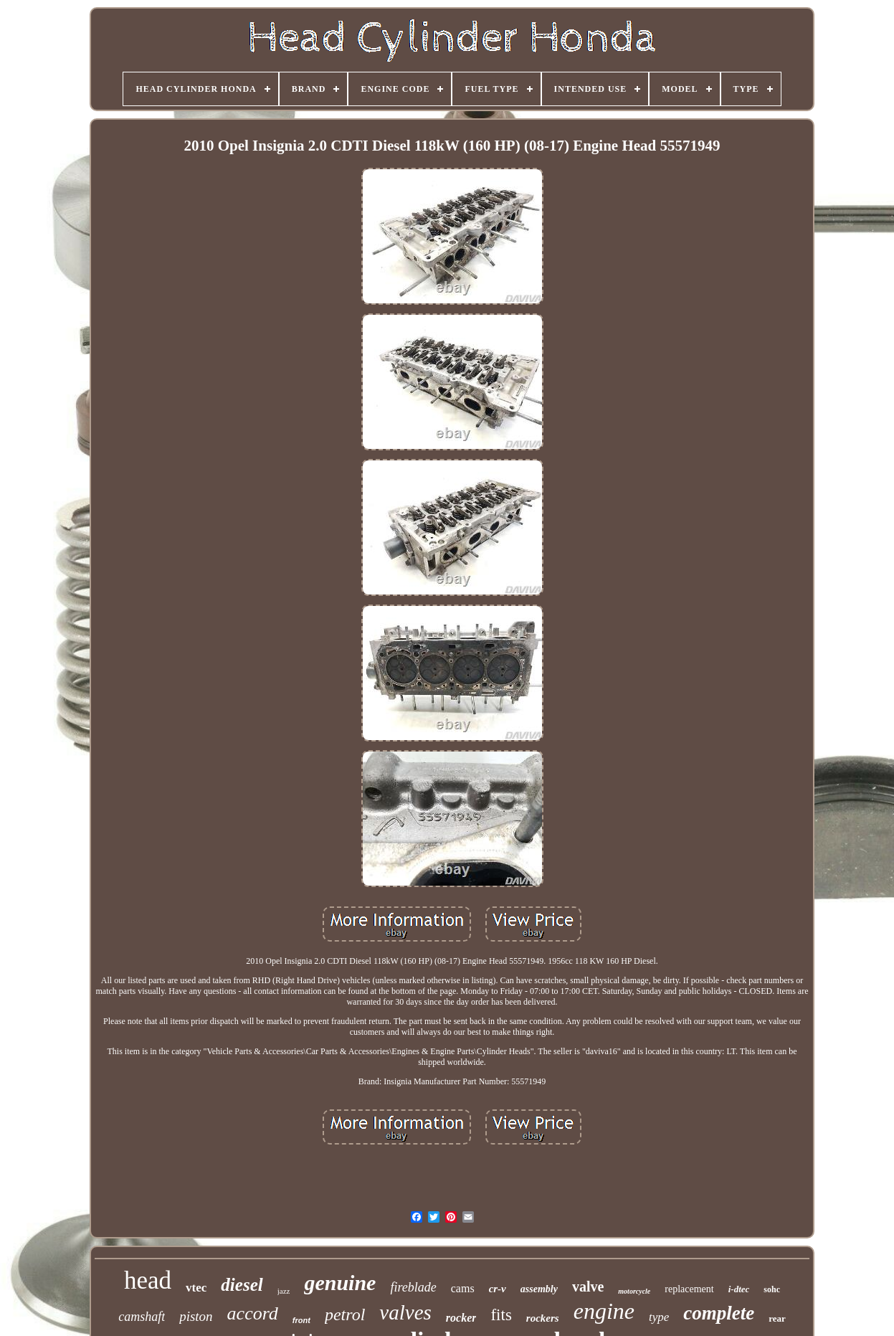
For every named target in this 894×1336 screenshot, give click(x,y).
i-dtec (739, 1289)
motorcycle (634, 1291)
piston (195, 1316)
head (147, 1280)
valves (405, 1312)
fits (500, 1315)
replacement (689, 1289)
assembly (539, 1289)
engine (604, 1311)
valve (588, 1286)
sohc (772, 1289)
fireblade (413, 1287)
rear (777, 1318)
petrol (345, 1314)
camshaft (141, 1316)
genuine (340, 1282)
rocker (461, 1318)
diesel (241, 1284)
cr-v (497, 1288)
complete (718, 1313)
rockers (542, 1318)
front (301, 1320)
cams (463, 1288)
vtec (196, 1287)
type (659, 1317)
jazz (283, 1291)
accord (252, 1313)
